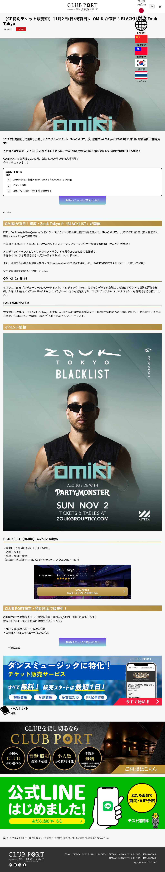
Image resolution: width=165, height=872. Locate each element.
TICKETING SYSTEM (98, 854)
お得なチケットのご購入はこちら (82, 200)
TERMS (67, 854)
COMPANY (124, 854)
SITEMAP (113, 854)
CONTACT (135, 854)
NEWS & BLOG (17, 838)
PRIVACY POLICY (80, 854)
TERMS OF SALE (149, 854)
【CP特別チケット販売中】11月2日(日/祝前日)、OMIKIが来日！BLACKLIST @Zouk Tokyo (70, 838)
